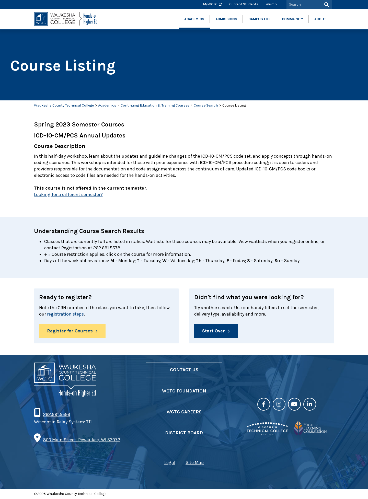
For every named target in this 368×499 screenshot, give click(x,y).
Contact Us (184, 370)
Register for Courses (70, 331)
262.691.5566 (56, 414)
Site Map (195, 462)
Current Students (243, 4)
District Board (184, 433)
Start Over (213, 331)
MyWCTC (210, 4)
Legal (169, 462)
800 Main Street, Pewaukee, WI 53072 (81, 440)
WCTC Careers (184, 412)
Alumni (272, 4)
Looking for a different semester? (68, 194)
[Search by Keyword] (303, 4)
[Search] (326, 4)
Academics (107, 105)
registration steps (65, 314)
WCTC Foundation (184, 391)
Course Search (206, 105)
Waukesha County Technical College (64, 105)
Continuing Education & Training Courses (155, 105)
